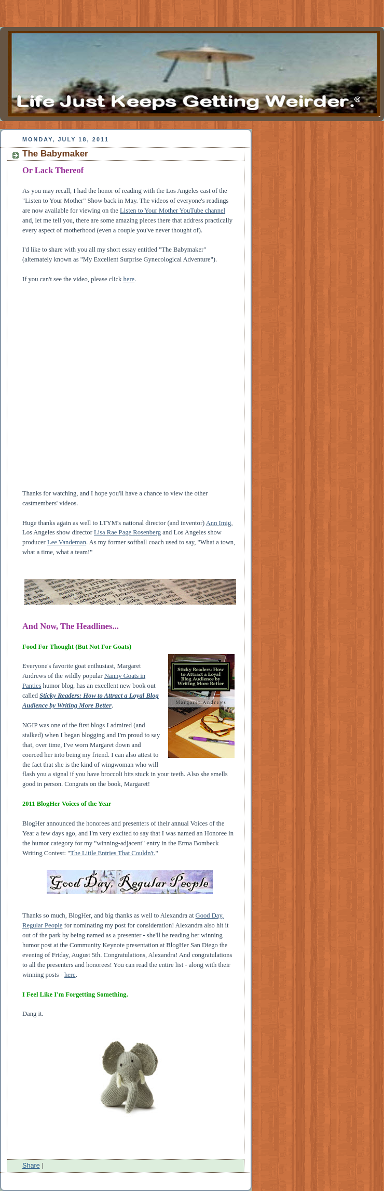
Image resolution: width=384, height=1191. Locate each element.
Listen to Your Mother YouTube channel (172, 210)
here (129, 279)
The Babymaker (55, 154)
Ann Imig (218, 523)
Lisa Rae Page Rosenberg (127, 532)
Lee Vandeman (66, 542)
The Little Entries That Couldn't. (112, 853)
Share (31, 1165)
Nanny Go (117, 675)
